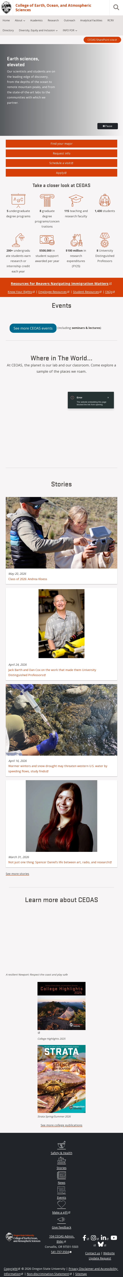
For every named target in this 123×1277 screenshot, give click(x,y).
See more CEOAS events (33, 328)
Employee (54, 292)
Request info (61, 153)
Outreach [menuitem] (69, 20)
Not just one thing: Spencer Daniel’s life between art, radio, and (60, 862)
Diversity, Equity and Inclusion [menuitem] (37, 30)
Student (87, 292)
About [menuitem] (18, 20)
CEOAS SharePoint (102, 40)
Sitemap (81, 1274)
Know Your (21, 292)
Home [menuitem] (6, 20)
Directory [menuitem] (8, 30)
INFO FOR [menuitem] (68, 30)
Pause (107, 126)
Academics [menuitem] (36, 20)
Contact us (92, 1253)
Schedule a (61, 163)
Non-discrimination (49, 1274)
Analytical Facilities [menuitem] (91, 20)
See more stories (17, 874)
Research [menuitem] (53, 20)
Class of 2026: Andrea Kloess (27, 579)
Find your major (62, 143)
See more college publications (61, 1125)
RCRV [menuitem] (110, 20)
